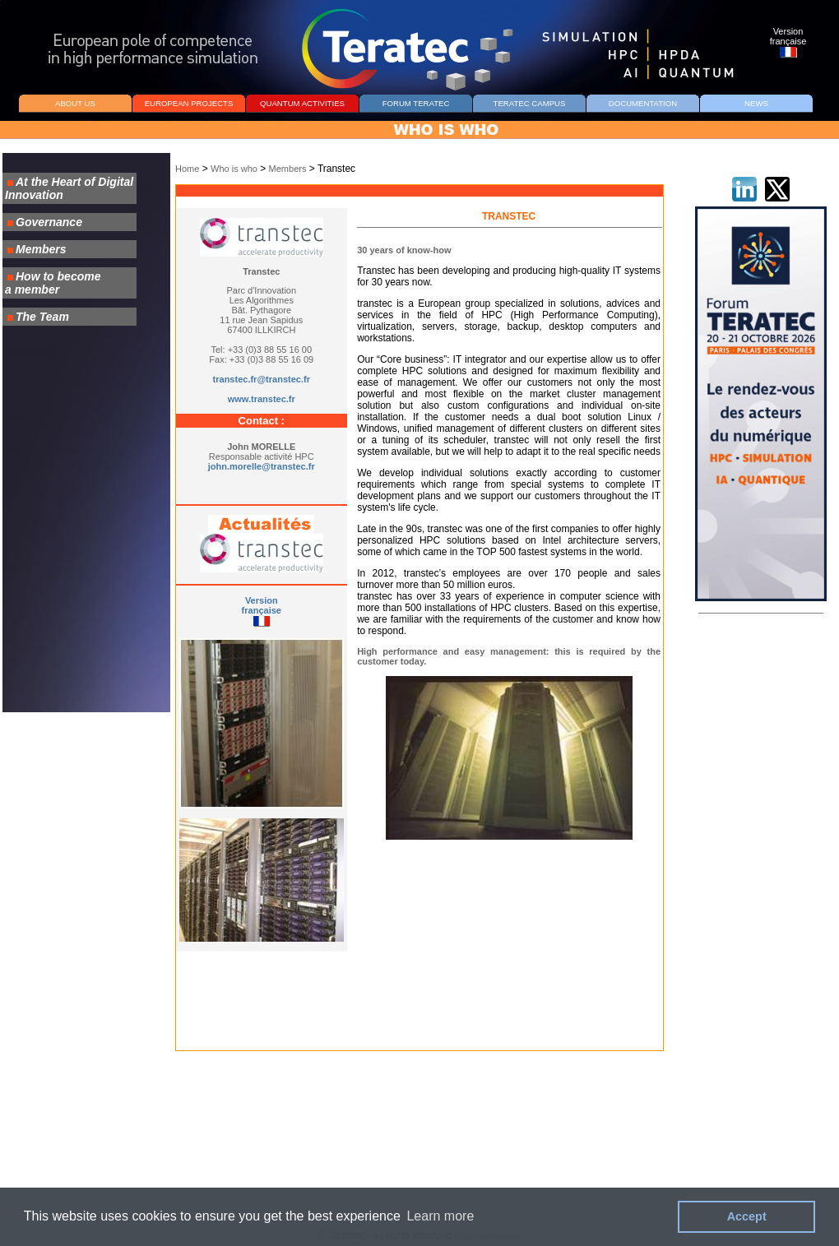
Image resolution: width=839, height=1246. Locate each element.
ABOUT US (75, 103)
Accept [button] (747, 1216)
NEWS (756, 103)
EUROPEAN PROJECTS (189, 103)
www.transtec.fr (261, 399)
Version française (261, 605)
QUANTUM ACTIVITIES (302, 103)
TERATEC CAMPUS (530, 103)
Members (288, 169)
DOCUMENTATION (643, 103)
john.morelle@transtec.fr (261, 466)
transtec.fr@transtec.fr (261, 379)
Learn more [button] (440, 1216)
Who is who (234, 169)
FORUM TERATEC (416, 103)
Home (187, 169)
